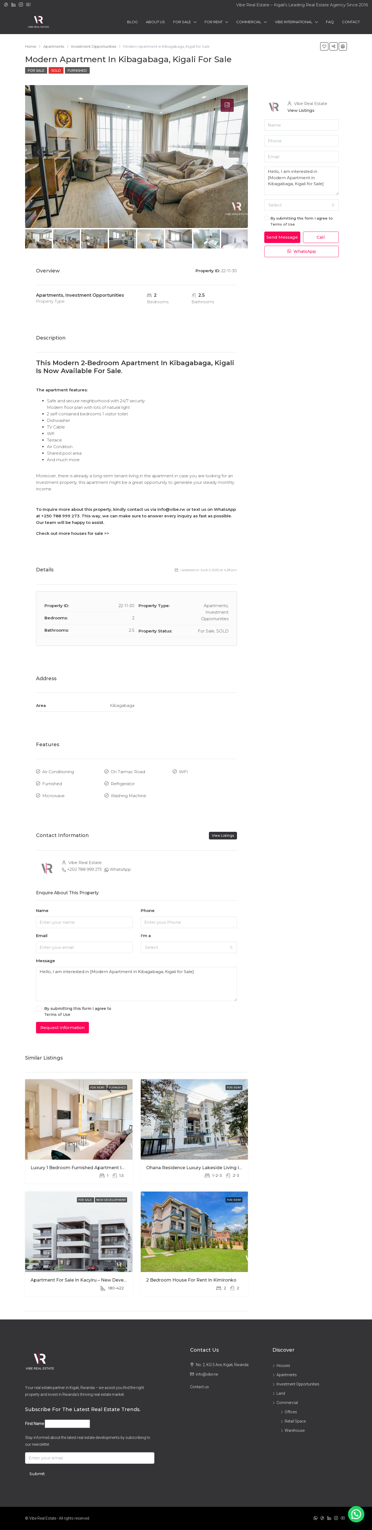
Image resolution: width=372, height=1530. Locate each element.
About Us (155, 22)
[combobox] (189, 947)
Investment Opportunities (298, 1384)
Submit (37, 1473)
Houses (283, 1365)
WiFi (183, 771)
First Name (34, 1423)
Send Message (282, 237)
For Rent (214, 22)
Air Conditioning (58, 771)
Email (41, 935)
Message (45, 960)
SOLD (56, 70)
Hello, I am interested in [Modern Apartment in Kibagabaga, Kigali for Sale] (136, 984)
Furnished (77, 70)
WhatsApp (120, 869)
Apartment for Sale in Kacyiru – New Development (87, 1280)
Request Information (62, 1027)
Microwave (53, 795)
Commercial (248, 22)
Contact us (199, 1387)
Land (281, 1393)
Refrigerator (123, 783)
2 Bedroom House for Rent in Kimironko (191, 1280)
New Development (111, 1200)
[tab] (227, 105)
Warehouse (295, 1430)
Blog (132, 22)
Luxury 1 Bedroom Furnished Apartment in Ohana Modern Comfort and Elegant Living (126, 1167)
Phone (148, 910)
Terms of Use (57, 1014)
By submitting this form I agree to (136, 1012)
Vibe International (293, 22)
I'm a (146, 935)
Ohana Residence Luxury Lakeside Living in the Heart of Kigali (215, 1167)
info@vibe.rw (207, 1374)
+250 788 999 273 (84, 869)
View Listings (223, 835)
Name (42, 910)
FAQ (330, 22)
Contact (351, 22)
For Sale (182, 22)
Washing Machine (128, 795)
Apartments (287, 1375)
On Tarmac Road (128, 771)
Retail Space (295, 1421)
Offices (291, 1412)
